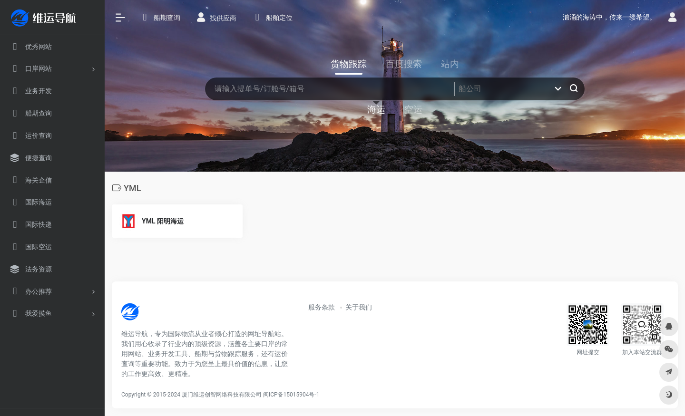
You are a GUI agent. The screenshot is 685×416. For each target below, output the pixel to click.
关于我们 (358, 307)
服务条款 (321, 307)
